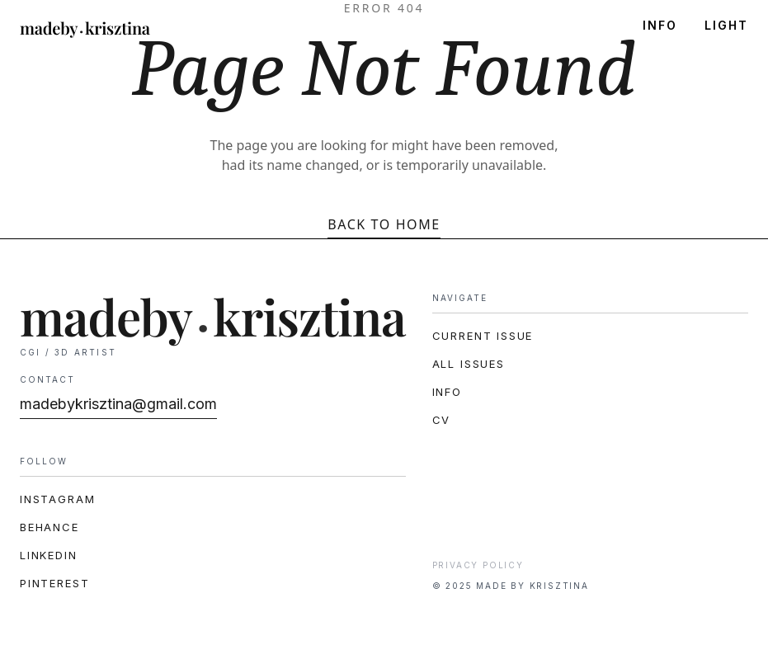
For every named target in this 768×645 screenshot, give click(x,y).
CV (441, 419)
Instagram (57, 499)
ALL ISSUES (468, 363)
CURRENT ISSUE (483, 335)
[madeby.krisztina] (85, 30)
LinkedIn (49, 555)
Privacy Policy (478, 565)
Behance (49, 527)
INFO (660, 25)
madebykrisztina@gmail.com (118, 403)
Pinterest (54, 583)
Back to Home (384, 224)
